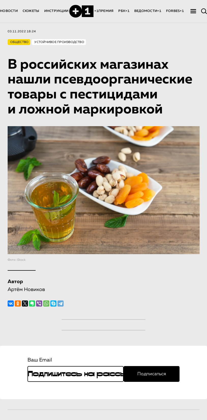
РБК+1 (123, 11)
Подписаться (151, 374)
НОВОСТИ (9, 11)
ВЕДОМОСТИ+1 (147, 11)
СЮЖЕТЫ (31, 11)
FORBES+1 (175, 11)
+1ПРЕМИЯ (103, 11)
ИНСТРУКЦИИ (56, 11)
